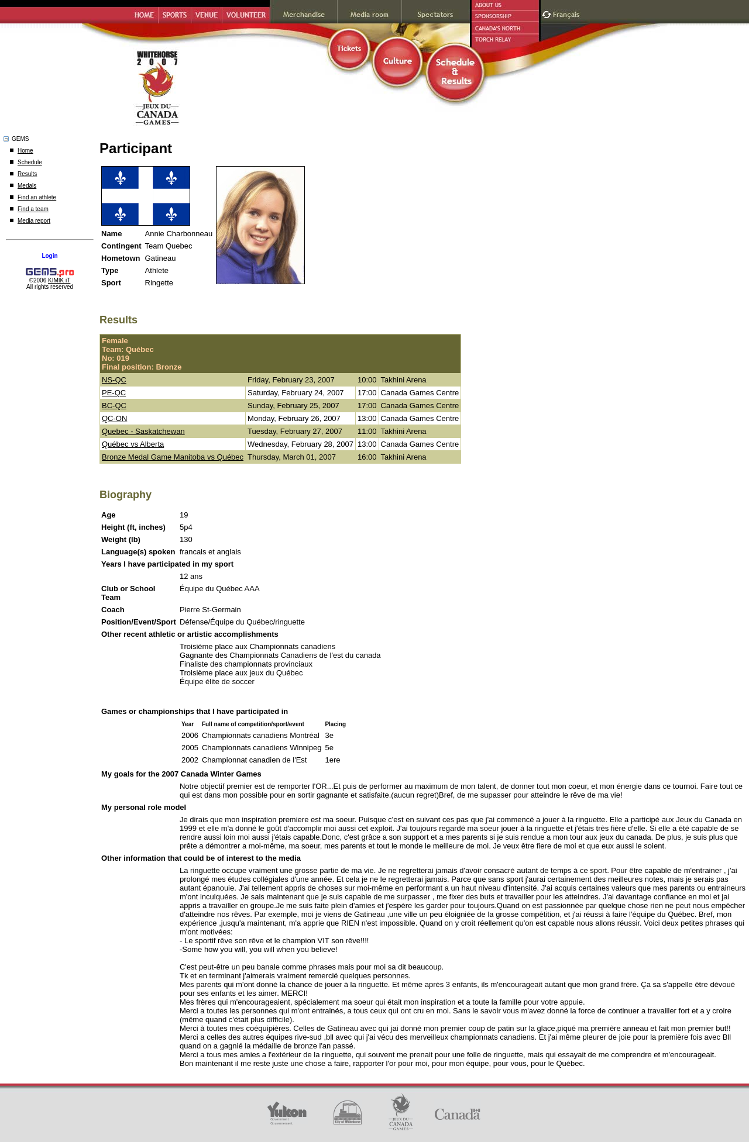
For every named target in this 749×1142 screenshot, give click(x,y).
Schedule (30, 162)
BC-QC (114, 405)
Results (27, 174)
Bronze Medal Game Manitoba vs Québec (172, 457)
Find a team (33, 209)
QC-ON (114, 418)
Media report (34, 221)
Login (49, 256)
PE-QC (114, 392)
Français (567, 13)
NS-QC (114, 379)
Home (25, 150)
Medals (27, 185)
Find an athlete (37, 197)
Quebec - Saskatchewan (143, 431)
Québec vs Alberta (133, 444)
